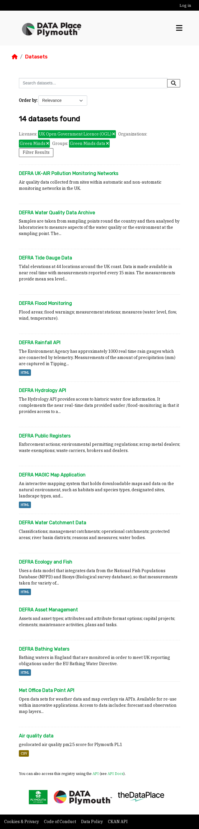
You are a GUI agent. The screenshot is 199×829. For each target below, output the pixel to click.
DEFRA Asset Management (48, 610)
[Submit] (173, 83)
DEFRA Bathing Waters (44, 649)
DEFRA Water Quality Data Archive (57, 213)
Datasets (36, 57)
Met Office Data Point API (46, 690)
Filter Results (36, 152)
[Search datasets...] (93, 83)
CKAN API (118, 821)
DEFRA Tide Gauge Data (45, 258)
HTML (25, 373)
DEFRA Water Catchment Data (52, 523)
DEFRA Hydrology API (42, 390)
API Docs (116, 773)
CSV (24, 753)
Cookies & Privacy (22, 821)
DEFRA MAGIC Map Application (52, 475)
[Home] (15, 57)
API (96, 773)
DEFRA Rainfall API (39, 342)
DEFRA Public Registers (44, 436)
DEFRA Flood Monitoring (45, 303)
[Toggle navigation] (179, 28)
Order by (28, 100)
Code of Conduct (60, 821)
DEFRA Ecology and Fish (45, 562)
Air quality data (36, 736)
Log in (185, 5)
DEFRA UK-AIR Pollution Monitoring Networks (68, 173)
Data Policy (92, 821)
